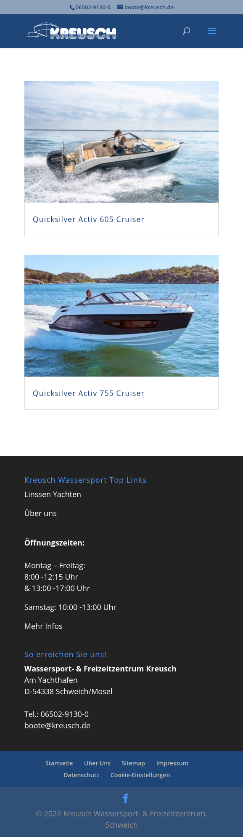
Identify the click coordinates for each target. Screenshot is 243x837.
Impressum (172, 763)
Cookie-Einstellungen (140, 775)
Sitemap (133, 763)
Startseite (59, 763)
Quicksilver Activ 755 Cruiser (89, 393)
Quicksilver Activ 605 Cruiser (89, 219)
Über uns (40, 513)
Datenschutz (81, 775)
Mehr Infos (43, 626)
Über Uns (97, 763)
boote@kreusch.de (57, 725)
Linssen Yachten (52, 494)
